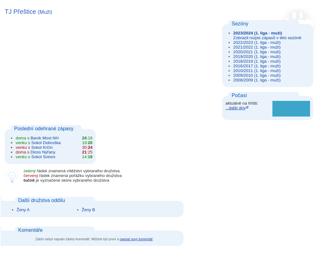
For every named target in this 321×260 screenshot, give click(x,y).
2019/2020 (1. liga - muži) (257, 56)
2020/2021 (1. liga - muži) (257, 51)
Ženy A (23, 209)
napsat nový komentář (136, 239)
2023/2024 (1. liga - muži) (257, 33)
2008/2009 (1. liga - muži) (257, 80)
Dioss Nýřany (42, 152)
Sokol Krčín (42, 147)
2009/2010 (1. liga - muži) (257, 75)
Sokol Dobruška (46, 142)
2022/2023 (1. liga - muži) (257, 42)
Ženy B (88, 209)
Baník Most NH (44, 138)
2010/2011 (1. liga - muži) (257, 70)
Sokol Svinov (43, 156)
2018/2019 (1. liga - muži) (257, 61)
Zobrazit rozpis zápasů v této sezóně (267, 37)
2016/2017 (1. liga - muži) (257, 66)
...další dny (235, 108)
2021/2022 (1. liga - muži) (257, 47)
